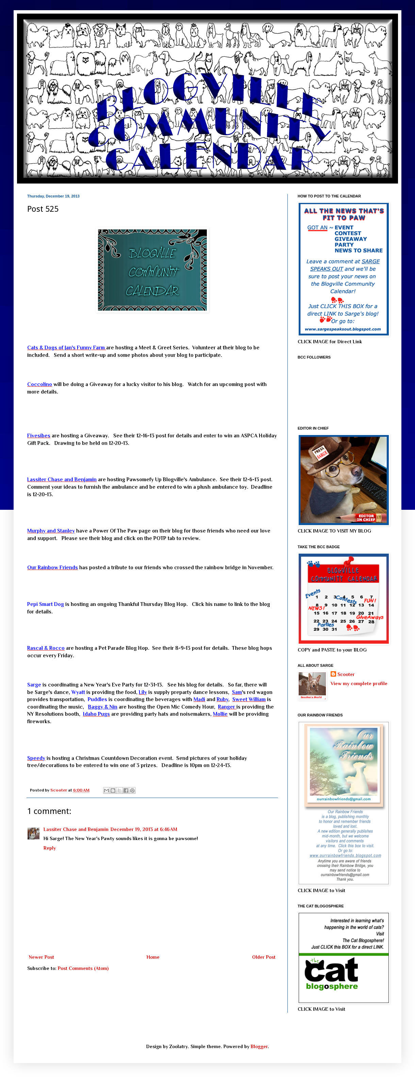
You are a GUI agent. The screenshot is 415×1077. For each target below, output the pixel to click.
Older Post (264, 957)
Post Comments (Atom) (83, 968)
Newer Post (41, 957)
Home (153, 957)
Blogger (259, 1046)
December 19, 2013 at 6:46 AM (144, 829)
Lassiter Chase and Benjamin (76, 829)
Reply (50, 848)
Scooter (346, 674)
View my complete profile (359, 683)
